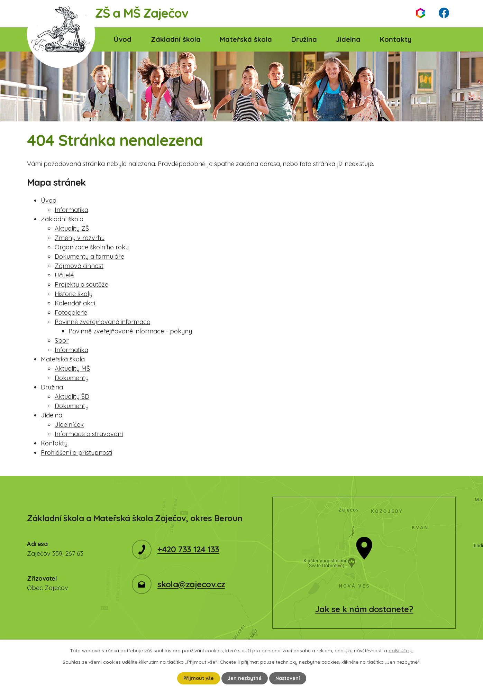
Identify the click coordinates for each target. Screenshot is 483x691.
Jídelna (348, 39)
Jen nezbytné (245, 678)
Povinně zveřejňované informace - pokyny (130, 331)
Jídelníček (69, 425)
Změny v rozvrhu (79, 238)
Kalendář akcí (75, 303)
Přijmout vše (198, 678)
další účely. (401, 650)
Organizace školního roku (92, 247)
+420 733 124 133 (188, 549)
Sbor (62, 340)
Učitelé (64, 275)
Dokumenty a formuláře (89, 256)
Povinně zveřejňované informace (102, 322)
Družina (304, 39)
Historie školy (73, 294)
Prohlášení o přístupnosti (76, 453)
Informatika (71, 210)
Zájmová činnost (79, 266)
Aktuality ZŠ (72, 228)
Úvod (122, 39)
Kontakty (395, 39)
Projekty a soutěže (81, 284)
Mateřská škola (246, 39)
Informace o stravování (89, 434)
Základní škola (176, 39)
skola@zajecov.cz (191, 584)
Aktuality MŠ (72, 368)
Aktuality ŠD (72, 396)
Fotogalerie (71, 312)
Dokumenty (72, 378)
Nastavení (287, 678)
